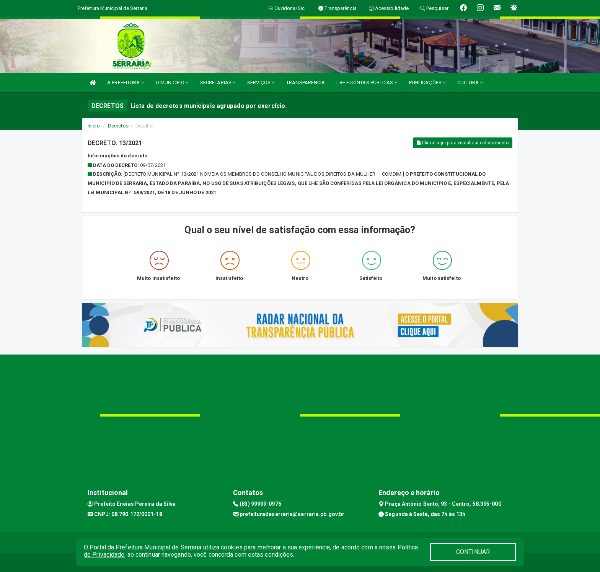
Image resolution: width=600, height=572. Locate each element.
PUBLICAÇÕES (427, 82)
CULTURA (470, 82)
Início (94, 126)
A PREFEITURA (125, 82)
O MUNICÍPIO (172, 82)
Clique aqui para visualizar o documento (463, 142)
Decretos (118, 126)
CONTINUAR (473, 552)
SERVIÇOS (261, 82)
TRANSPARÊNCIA (305, 82)
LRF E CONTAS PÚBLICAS (366, 82)
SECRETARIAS (218, 82)
